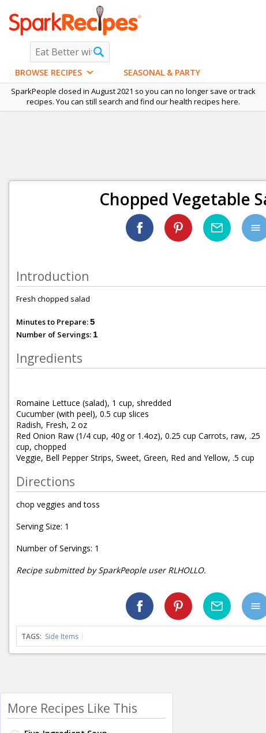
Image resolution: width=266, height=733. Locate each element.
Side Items (61, 636)
